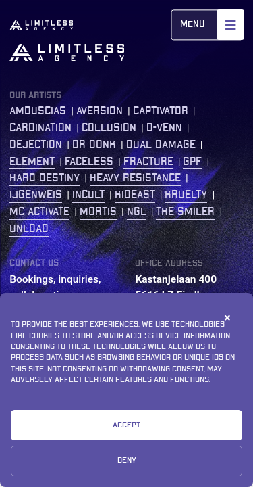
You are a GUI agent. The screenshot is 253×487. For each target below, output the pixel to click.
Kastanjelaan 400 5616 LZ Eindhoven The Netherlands (180, 295)
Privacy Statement (56, 443)
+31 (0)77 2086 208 (181, 342)
